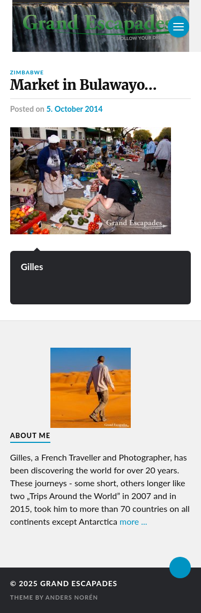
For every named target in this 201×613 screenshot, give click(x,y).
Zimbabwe (27, 72)
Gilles (32, 266)
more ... (133, 521)
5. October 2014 (74, 108)
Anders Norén (72, 597)
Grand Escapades (78, 583)
